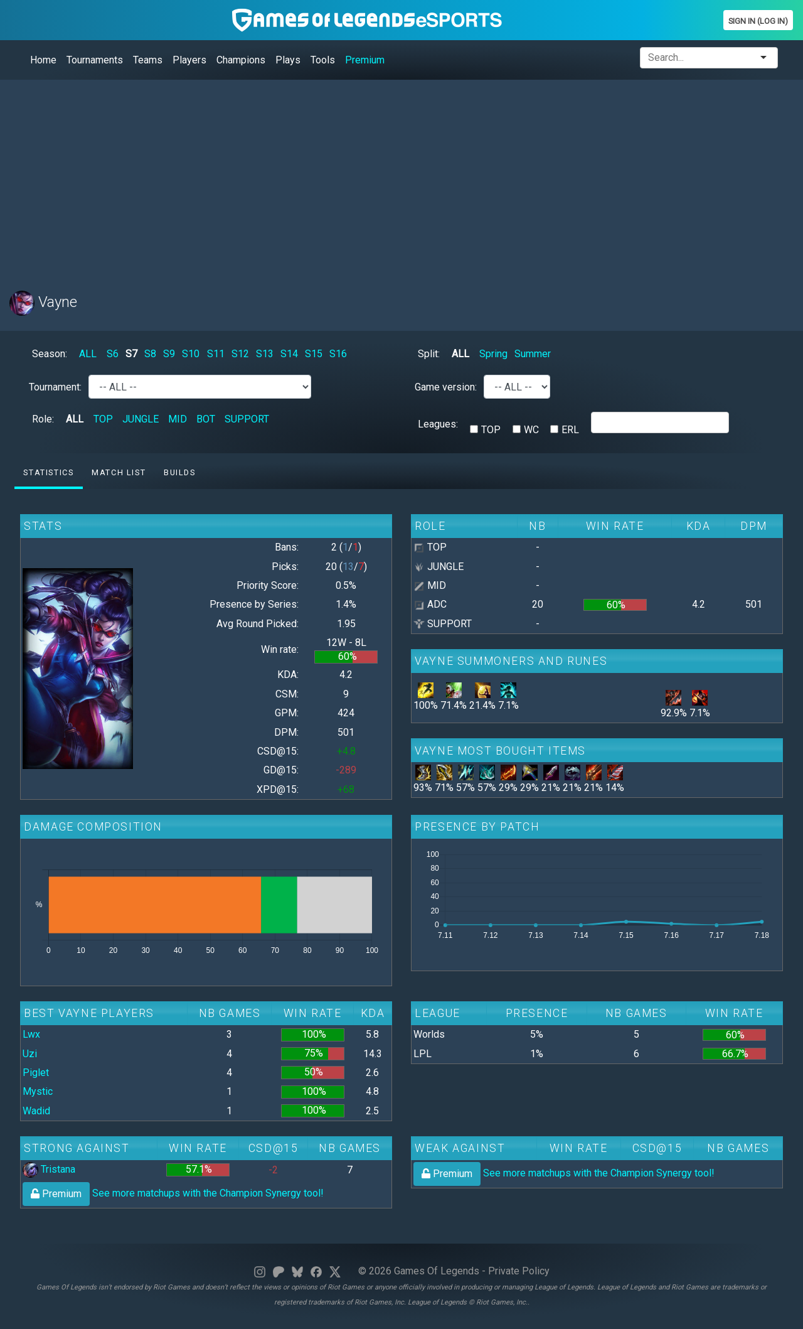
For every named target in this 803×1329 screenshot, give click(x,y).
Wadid (36, 1111)
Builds (180, 472)
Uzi (30, 1054)
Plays (287, 60)
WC (531, 430)
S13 (265, 354)
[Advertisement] (385, 178)
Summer (532, 354)
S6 (113, 354)
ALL (88, 354)
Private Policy (519, 1271)
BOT (205, 419)
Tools (323, 60)
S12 (240, 354)
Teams (147, 60)
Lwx (31, 1034)
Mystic (38, 1091)
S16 (338, 354)
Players (189, 60)
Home (43, 60)
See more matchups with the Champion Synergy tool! (173, 1193)
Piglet (36, 1073)
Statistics (48, 472)
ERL (570, 430)
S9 (169, 354)
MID (177, 419)
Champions (240, 60)
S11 (216, 354)
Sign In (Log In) (758, 21)
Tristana (49, 1169)
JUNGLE (140, 419)
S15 (313, 354)
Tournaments (94, 60)
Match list (119, 472)
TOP (103, 419)
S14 (289, 354)
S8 (150, 354)
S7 (131, 354)
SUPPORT (247, 419)
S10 (190, 354)
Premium (365, 60)
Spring (493, 354)
